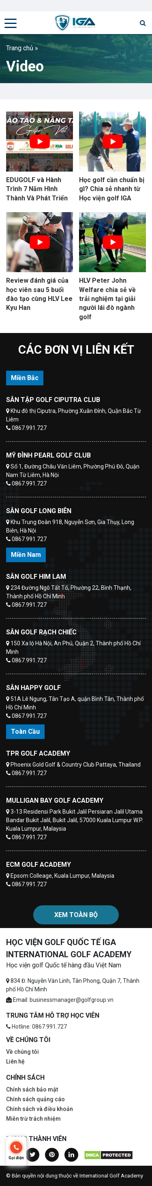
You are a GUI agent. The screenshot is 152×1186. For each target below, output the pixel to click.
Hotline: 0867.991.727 (39, 1026)
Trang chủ (19, 48)
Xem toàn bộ (76, 915)
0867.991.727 (29, 428)
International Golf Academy (111, 1176)
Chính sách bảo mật (32, 1089)
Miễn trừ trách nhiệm (33, 1118)
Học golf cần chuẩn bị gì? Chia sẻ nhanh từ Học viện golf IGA (111, 189)
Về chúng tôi (22, 1051)
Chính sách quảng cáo (35, 1099)
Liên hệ (15, 1061)
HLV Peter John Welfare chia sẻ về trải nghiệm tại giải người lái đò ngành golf (107, 299)
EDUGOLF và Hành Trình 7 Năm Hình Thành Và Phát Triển (37, 189)
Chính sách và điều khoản (39, 1109)
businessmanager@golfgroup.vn (71, 1000)
